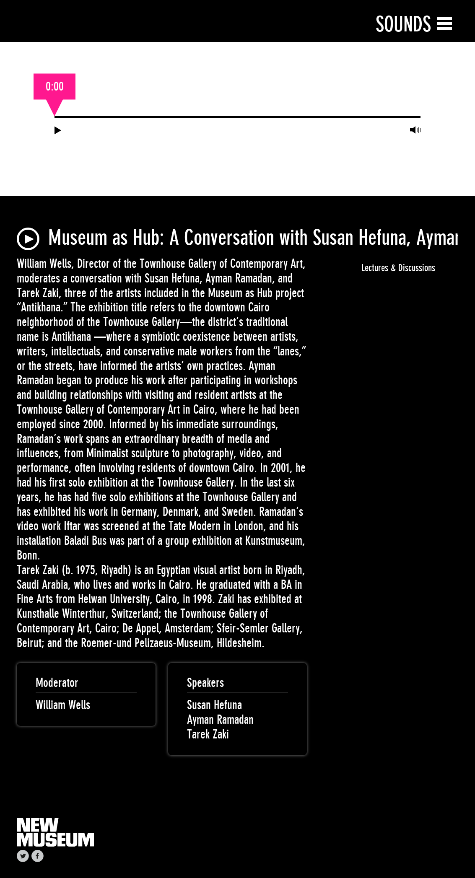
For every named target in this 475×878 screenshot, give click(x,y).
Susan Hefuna (214, 705)
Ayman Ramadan (220, 719)
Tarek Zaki (208, 734)
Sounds (403, 24)
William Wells (63, 705)
